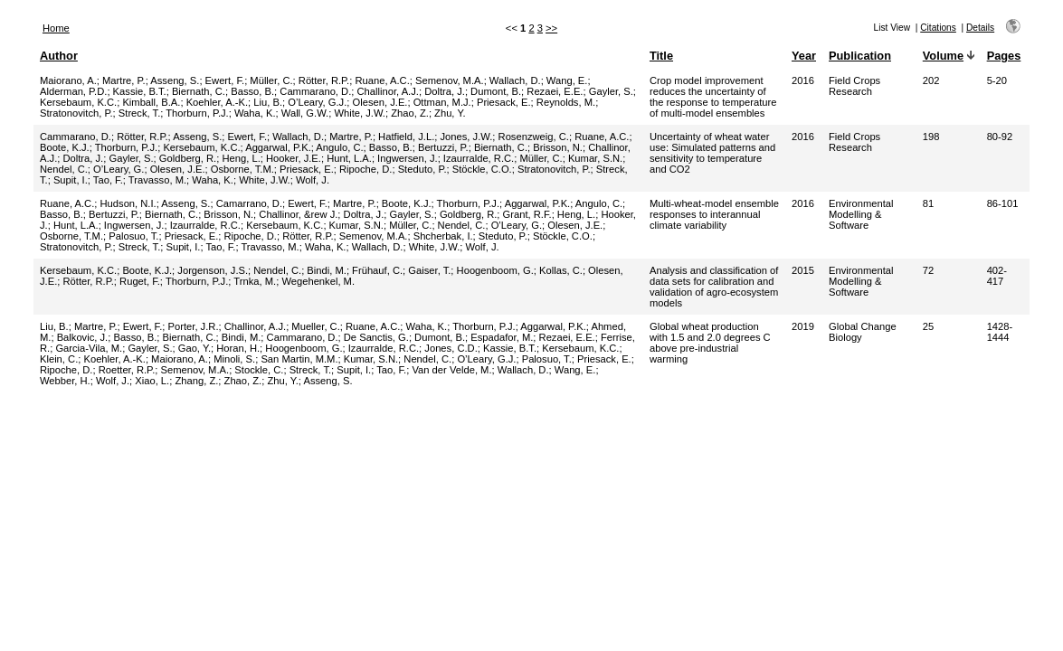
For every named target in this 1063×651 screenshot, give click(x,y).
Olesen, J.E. (380, 102)
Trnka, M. (254, 281)
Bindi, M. (326, 270)
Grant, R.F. (527, 214)
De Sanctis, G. (376, 337)
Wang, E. (567, 80)
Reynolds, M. (565, 102)
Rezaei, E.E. (555, 91)
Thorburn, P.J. (197, 113)
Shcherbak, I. (443, 236)
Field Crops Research (854, 86)
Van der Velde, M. (451, 369)
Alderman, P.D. (73, 91)
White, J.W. (359, 113)
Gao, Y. (194, 348)
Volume (943, 55)
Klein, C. (59, 359)
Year (804, 55)
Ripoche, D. (365, 169)
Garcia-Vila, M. (88, 348)
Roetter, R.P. (127, 369)
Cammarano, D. (315, 91)
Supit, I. (70, 180)
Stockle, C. (258, 369)
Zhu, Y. (449, 113)
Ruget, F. (139, 281)
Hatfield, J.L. (406, 136)
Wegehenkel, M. (318, 281)
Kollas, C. (561, 270)
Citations (938, 28)
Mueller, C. (315, 326)
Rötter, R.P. (324, 80)
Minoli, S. (234, 359)
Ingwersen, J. (407, 158)
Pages (1004, 55)
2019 (803, 326)
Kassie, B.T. (139, 91)
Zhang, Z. (196, 380)
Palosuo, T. (133, 236)
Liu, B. (267, 102)
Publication (860, 55)
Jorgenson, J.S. (212, 270)
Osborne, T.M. (242, 169)
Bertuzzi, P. (443, 147)
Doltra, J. (444, 91)
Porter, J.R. (193, 326)
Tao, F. (108, 180)
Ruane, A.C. (382, 80)
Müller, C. (271, 80)
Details (980, 28)
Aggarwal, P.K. (278, 147)
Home (56, 28)
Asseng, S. (174, 80)
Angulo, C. (339, 147)
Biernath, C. (198, 91)
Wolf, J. (312, 180)
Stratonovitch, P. (76, 113)
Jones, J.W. (467, 136)
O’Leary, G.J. (317, 102)
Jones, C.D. (450, 348)
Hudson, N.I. (128, 203)
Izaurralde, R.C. (478, 158)
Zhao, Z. (410, 113)
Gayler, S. (611, 91)
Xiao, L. (152, 380)
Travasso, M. (157, 180)
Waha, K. (255, 113)
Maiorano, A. (68, 80)
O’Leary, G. (118, 169)
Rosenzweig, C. (533, 136)
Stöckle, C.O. (482, 169)
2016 (803, 80)
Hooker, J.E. (293, 158)
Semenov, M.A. (449, 80)
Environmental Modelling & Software (861, 214)
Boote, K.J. (65, 147)
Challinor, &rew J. (298, 214)
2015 (803, 270)
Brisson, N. (558, 147)
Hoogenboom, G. (495, 270)
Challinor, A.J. (388, 91)
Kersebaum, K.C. (78, 102)
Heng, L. (241, 158)
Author (59, 55)
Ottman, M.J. (442, 102)
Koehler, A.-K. (217, 102)
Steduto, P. (422, 169)
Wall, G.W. (304, 113)
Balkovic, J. (83, 337)
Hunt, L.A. (349, 158)
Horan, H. (238, 348)
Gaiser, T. (429, 270)
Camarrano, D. (249, 203)
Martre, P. (124, 80)
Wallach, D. (515, 80)
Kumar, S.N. (595, 158)
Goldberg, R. (187, 158)
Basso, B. (252, 91)
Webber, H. (65, 380)
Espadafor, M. (501, 337)
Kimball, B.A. (151, 102)
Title (661, 55)
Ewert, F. (225, 80)
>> (551, 28)
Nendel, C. (64, 169)
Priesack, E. (504, 102)
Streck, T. (139, 113)
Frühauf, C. (377, 270)
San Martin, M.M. (299, 359)
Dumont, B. (495, 91)
